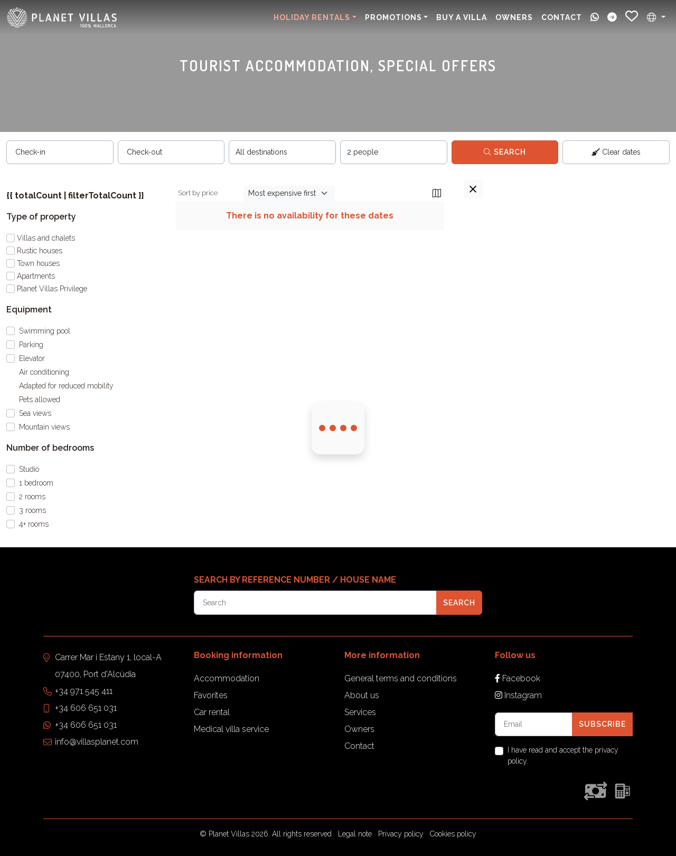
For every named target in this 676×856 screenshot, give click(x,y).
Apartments (36, 276)
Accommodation (226, 678)
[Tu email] (533, 724)
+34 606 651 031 (86, 708)
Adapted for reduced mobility (66, 386)
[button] (656, 17)
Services (360, 712)
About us (361, 695)
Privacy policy (401, 834)
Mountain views (44, 427)
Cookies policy (453, 834)
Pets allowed (39, 399)
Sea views (35, 413)
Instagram (518, 695)
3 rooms (32, 510)
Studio (29, 469)
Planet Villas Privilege (52, 288)
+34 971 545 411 (83, 691)
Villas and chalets (46, 238)
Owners (514, 17)
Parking (31, 344)
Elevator (32, 358)
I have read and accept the (563, 755)
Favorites (211, 695)
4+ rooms (34, 524)
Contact (561, 17)
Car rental (212, 712)
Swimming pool (44, 331)
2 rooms (32, 496)
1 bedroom (36, 483)
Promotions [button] (393, 17)
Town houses (38, 263)
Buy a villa (461, 17)
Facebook (517, 678)
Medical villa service (231, 729)
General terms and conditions (400, 678)
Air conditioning (44, 372)
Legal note (355, 834)
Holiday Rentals (312, 17)
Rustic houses (39, 250)
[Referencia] (315, 602)
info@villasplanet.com (96, 742)
